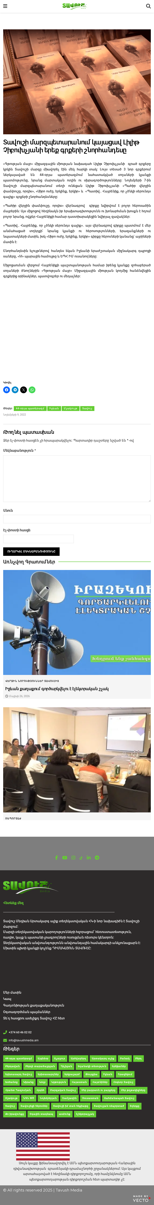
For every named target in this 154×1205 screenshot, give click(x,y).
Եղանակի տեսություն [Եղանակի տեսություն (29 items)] (92, 1065)
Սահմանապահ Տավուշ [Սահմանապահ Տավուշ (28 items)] (119, 1097)
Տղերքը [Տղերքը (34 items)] (134, 1105)
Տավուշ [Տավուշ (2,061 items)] (10, 1105)
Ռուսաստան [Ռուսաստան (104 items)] (90, 1097)
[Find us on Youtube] (64, 857)
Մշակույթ (70, 408)
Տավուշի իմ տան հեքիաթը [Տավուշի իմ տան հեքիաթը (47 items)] (70, 1105)
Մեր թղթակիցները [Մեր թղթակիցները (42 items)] (133, 1089)
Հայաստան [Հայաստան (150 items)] (79, 1081)
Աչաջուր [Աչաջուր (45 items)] (59, 1058)
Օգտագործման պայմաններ (26, 1011)
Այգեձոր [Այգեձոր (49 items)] (43, 1058)
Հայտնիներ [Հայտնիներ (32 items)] (100, 1081)
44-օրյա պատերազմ (30, 408)
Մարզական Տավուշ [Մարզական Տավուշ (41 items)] (63, 1089)
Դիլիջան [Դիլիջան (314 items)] (66, 1065)
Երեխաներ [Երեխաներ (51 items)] (119, 1065)
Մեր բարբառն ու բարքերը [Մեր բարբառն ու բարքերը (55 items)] (98, 1089)
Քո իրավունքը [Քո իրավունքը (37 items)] (14, 1113)
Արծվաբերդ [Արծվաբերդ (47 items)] (78, 1058)
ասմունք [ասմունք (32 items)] (64, 1113)
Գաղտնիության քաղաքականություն (33, 1004)
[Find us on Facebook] (56, 857)
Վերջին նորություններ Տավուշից (32, 680)
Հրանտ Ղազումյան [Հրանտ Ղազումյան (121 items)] (18, 1089)
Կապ (7, 998)
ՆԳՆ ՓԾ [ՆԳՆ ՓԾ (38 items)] (28, 1097)
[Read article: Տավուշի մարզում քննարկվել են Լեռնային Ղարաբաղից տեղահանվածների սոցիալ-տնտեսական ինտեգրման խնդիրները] (77, 759)
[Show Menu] (5, 6)
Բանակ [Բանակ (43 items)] (125, 1058)
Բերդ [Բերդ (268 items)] (138, 1058)
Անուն (8, 509)
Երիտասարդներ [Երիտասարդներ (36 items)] (48, 1073)
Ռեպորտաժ (13, 817)
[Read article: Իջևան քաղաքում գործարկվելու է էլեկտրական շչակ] (77, 621)
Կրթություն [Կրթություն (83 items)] (58, 1081)
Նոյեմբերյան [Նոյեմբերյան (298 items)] (48, 1097)
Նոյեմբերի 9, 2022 (14, 414)
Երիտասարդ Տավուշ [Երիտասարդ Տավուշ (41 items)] (18, 1073)
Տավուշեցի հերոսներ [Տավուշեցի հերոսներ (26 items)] (34, 1105)
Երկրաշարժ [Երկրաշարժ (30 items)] (72, 1073)
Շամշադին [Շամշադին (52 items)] (69, 1097)
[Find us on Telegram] (97, 857)
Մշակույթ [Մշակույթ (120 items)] (11, 1097)
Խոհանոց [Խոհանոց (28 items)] (11, 1081)
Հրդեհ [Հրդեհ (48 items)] (40, 1089)
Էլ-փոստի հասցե (16, 529)
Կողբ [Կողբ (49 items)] (42, 1081)
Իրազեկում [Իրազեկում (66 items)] (125, 1073)
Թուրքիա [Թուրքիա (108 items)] (91, 1073)
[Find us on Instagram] (73, 857)
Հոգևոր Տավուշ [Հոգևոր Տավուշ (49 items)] (123, 1081)
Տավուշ (87, 408)
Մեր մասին (12, 991)
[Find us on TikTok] (81, 857)
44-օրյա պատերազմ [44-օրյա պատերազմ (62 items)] (18, 1058)
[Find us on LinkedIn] (89, 857)
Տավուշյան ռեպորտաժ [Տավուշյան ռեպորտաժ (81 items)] (109, 1105)
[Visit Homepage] (77, 6)
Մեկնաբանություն (19, 450)
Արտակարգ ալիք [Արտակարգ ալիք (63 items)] (103, 1058)
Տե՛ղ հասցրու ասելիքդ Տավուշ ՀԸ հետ (34, 1017)
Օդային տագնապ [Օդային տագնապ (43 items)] (41, 1113)
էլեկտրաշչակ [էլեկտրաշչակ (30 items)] (85, 1113)
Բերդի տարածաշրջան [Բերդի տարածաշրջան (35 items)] (40, 1065)
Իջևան (54, 408)
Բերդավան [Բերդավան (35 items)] (12, 1065)
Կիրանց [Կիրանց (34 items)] (28, 1081)
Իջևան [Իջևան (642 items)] (107, 1073)
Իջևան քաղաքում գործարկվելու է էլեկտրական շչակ (56, 688)
